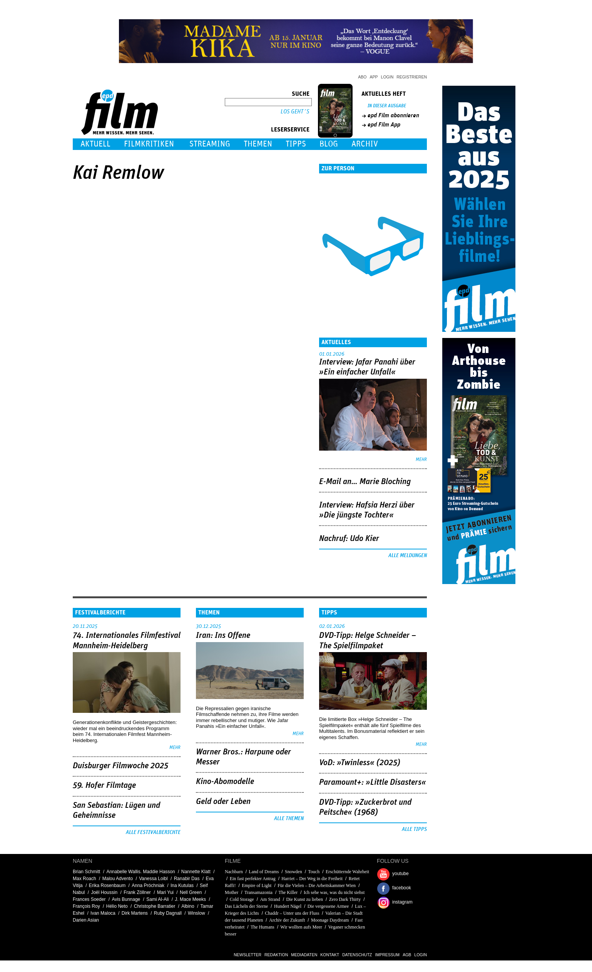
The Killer (288, 892)
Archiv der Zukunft (287, 920)
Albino (187, 906)
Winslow (196, 913)
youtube (400, 873)
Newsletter (247, 954)
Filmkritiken (149, 144)
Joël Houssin (104, 892)
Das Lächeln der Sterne (246, 906)
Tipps (296, 144)
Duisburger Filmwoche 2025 (120, 766)
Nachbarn (234, 871)
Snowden (293, 871)
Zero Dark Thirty (345, 899)
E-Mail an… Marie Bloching (365, 482)
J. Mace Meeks (190, 899)
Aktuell (95, 144)
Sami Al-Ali (157, 899)
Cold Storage (242, 899)
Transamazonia (258, 892)
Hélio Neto (117, 906)
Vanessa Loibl (153, 878)
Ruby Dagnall (168, 913)
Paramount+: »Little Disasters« (372, 782)
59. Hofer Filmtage (104, 785)
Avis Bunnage (126, 899)
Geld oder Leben (223, 801)
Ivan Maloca (102, 913)
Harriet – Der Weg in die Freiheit (312, 878)
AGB (407, 954)
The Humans (262, 927)
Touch (313, 871)
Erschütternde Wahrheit (347, 871)
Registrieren (411, 77)
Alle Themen (289, 818)
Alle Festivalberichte (153, 832)
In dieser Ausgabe (387, 106)
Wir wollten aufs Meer (301, 927)
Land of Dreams (264, 871)
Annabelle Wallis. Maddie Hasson (140, 871)
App (374, 77)
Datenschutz (357, 954)
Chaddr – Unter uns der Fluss (292, 913)
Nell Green (191, 892)
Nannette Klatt (196, 871)
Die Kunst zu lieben (304, 899)
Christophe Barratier (154, 906)
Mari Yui (165, 892)
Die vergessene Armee (328, 906)
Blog (328, 144)
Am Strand (270, 899)
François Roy (86, 906)
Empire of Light (256, 885)
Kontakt (329, 954)
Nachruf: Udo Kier (349, 538)
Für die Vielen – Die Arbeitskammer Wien (317, 885)
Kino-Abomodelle (225, 781)
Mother (231, 892)
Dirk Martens (135, 913)
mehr (421, 460)
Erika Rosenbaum (107, 885)
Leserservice (290, 129)
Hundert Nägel (287, 906)
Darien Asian (86, 920)
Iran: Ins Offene (223, 635)
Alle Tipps (414, 829)
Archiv (364, 144)
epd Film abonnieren (393, 115)
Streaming (209, 144)
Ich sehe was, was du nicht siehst (334, 892)
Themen (258, 144)
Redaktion (276, 954)
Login (387, 77)
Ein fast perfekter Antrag (253, 878)
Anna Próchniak (148, 885)
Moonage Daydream (330, 920)
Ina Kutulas (182, 885)
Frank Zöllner (137, 892)
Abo (362, 77)
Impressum (387, 954)
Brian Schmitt (86, 871)
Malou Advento (117, 878)
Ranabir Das (187, 878)
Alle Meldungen (407, 555)
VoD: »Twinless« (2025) (359, 763)
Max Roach (84, 878)
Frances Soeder (89, 899)
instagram (402, 902)
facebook (401, 887)
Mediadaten (304, 954)
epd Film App (384, 125)
